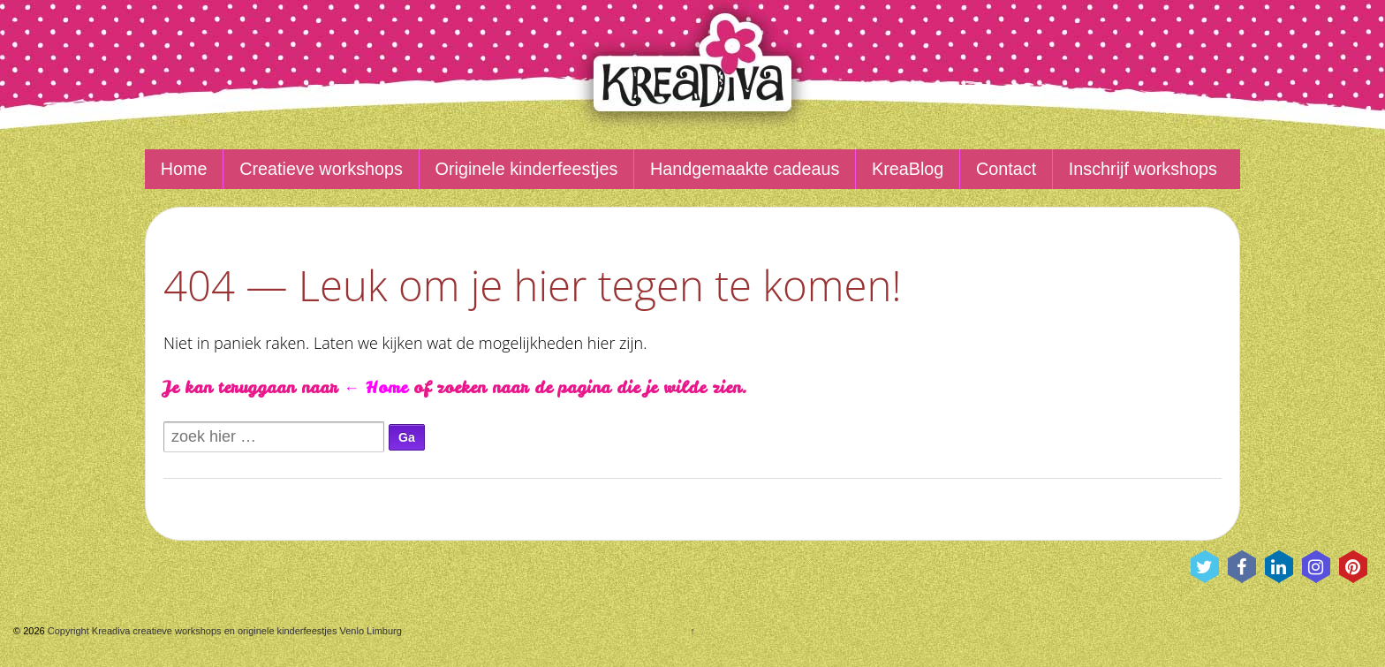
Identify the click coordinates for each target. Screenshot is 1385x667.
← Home (375, 387)
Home (184, 168)
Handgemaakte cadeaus (744, 168)
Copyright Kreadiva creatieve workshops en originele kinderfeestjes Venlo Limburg (223, 630)
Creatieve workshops (321, 168)
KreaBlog (907, 168)
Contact (1006, 168)
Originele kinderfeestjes (526, 168)
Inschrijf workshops (1143, 168)
